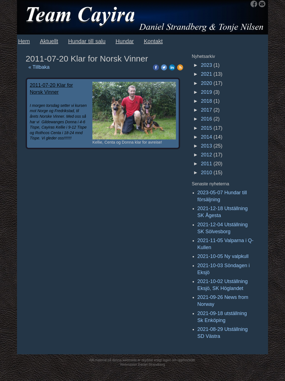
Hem (24, 41)
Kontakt (153, 41)
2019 (206, 92)
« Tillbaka (39, 67)
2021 (206, 74)
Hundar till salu (86, 41)
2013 (206, 146)
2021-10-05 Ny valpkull (223, 256)
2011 (206, 163)
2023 (206, 65)
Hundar (125, 41)
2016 (206, 119)
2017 (206, 110)
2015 (206, 128)
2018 (206, 101)
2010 (206, 172)
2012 (206, 155)
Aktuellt (49, 41)
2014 (206, 137)
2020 (206, 83)
